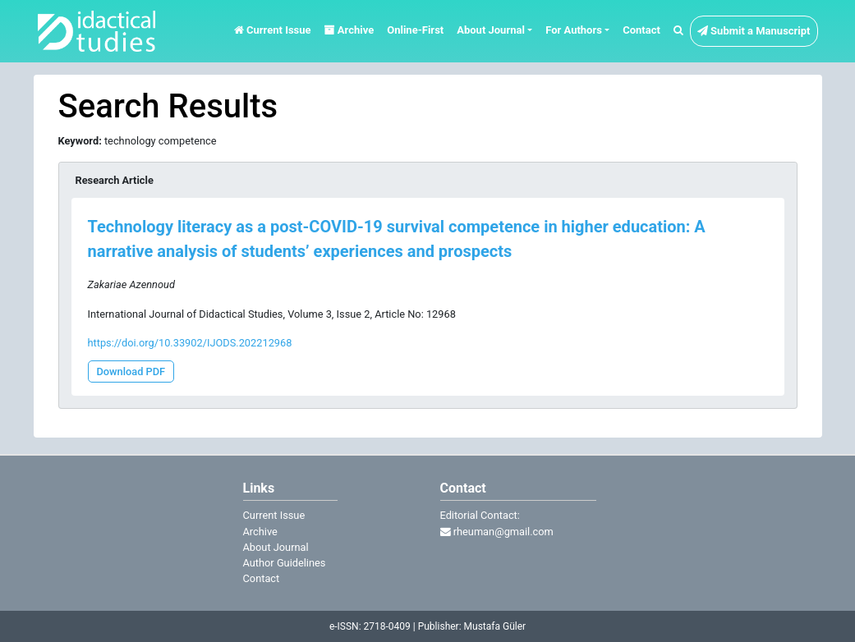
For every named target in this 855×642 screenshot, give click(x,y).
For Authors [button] (573, 30)
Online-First (415, 30)
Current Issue (272, 30)
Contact (641, 30)
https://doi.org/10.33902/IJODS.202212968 (190, 343)
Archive (349, 30)
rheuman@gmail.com (497, 531)
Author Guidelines (284, 563)
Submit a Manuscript (754, 31)
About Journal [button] (491, 30)
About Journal (276, 547)
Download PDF (131, 371)
